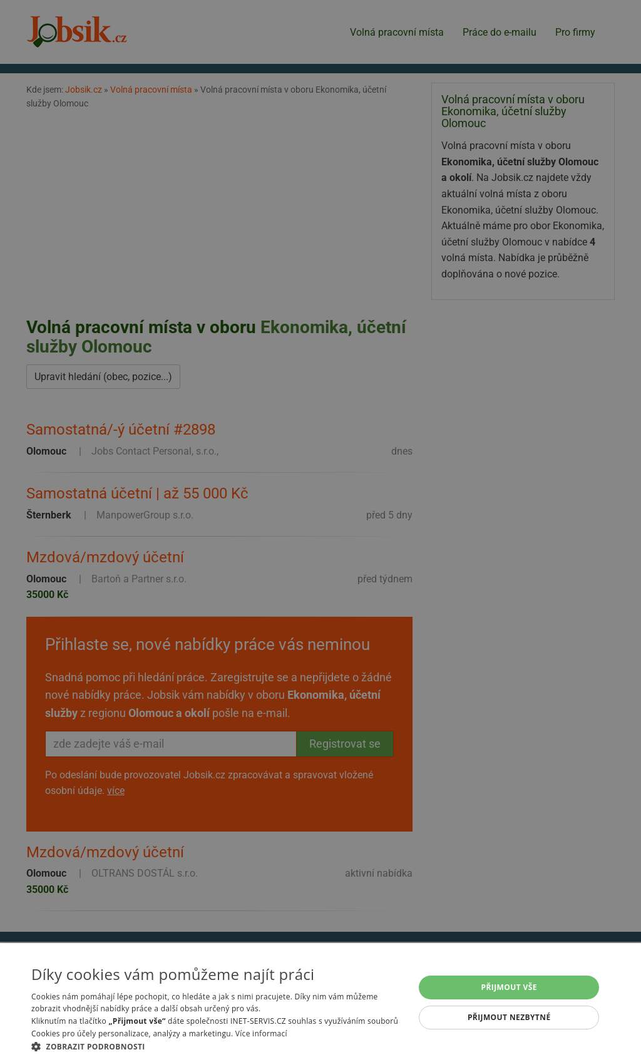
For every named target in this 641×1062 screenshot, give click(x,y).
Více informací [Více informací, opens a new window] (261, 1033)
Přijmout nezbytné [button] (509, 1017)
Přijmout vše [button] (509, 987)
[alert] (320, 531)
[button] (217, 1046)
